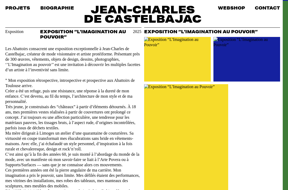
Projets (17, 8)
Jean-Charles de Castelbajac (143, 14)
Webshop (231, 8)
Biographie (57, 8)
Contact (267, 8)
